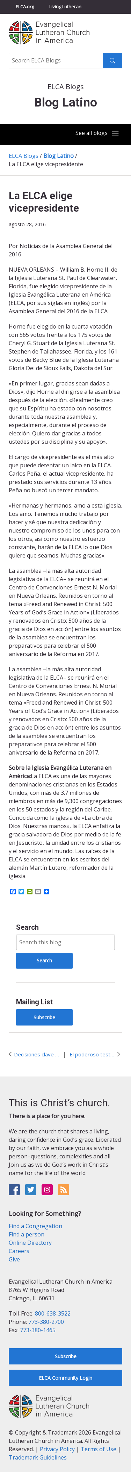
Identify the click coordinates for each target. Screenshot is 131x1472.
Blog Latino (58, 156)
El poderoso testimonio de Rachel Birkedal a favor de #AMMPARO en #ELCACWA (92, 1054)
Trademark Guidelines (38, 1457)
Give (14, 1259)
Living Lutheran (65, 6)
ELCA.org (25, 6)
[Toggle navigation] (97, 133)
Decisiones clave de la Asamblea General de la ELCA (36, 1054)
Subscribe (44, 1017)
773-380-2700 (46, 1322)
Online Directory (30, 1242)
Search (27, 927)
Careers (19, 1251)
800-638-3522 (53, 1313)
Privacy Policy (57, 1449)
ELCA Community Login (65, 1378)
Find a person (26, 1234)
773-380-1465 (38, 1330)
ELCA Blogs (23, 156)
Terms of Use (98, 1449)
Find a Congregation (35, 1226)
